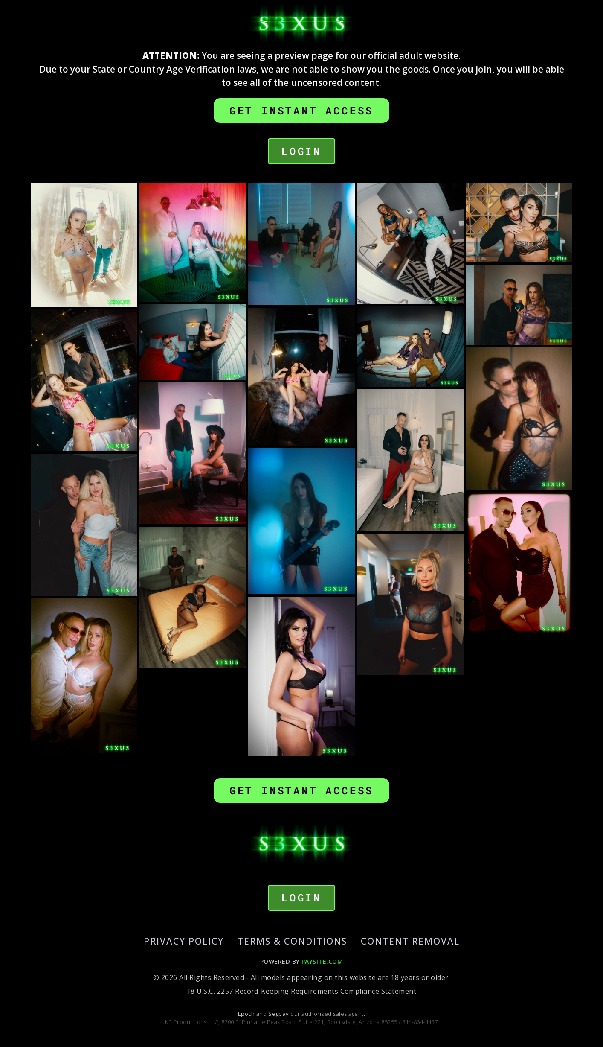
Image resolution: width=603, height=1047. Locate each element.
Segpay (279, 1014)
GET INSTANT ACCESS (301, 110)
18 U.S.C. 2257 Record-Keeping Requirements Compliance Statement (301, 991)
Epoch (247, 1014)
